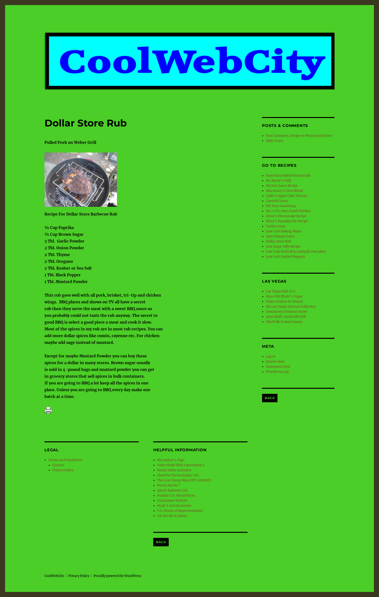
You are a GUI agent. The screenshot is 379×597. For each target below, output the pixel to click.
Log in (271, 356)
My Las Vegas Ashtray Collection (291, 307)
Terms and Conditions (65, 460)
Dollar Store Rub (278, 241)
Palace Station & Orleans (284, 301)
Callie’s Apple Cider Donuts (286, 196)
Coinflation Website (172, 501)
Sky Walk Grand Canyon (284, 322)
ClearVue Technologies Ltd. (178, 475)
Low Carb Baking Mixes (284, 231)
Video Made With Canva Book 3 (180, 465)
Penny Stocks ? (168, 485)
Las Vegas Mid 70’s (280, 291)
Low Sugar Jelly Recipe (283, 246)
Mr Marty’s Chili (278, 181)
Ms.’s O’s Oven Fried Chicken (288, 211)
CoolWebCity (54, 576)
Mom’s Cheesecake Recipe (286, 216)
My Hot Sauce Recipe (282, 186)
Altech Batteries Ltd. (172, 490)
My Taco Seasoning (281, 206)
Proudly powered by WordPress (117, 576)
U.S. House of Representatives (180, 511)
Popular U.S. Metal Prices (176, 495)
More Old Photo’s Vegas (284, 296)
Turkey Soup (275, 226)
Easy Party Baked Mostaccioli (288, 176)
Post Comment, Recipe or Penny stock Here (299, 136)
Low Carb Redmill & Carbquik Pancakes (296, 252)
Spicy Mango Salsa (280, 236)
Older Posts (274, 141)
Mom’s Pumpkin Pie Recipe (287, 221)
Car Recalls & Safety (172, 516)
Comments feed (278, 367)
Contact (58, 465)
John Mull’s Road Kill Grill (286, 317)
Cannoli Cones (277, 201)
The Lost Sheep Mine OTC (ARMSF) (184, 480)
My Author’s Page (170, 460)
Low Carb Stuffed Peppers (285, 257)
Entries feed (275, 362)
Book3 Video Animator (174, 470)
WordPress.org (277, 372)
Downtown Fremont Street (286, 312)
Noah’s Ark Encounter (174, 506)
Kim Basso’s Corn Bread (284, 191)
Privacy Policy (62, 470)
